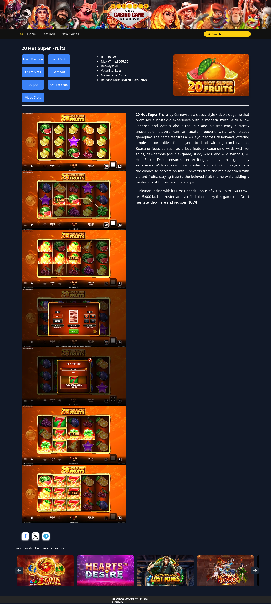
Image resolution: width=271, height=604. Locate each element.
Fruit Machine (33, 59)
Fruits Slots (33, 72)
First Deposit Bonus (192, 190)
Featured (48, 34)
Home (31, 34)
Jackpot (33, 85)
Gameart (59, 72)
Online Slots (59, 85)
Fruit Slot (59, 59)
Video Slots (33, 97)
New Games (70, 34)
